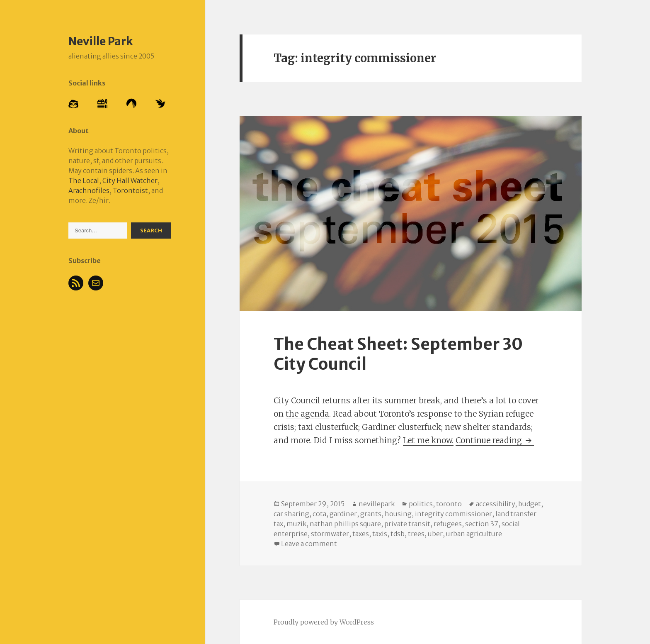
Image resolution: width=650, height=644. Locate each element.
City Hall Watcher (130, 180)
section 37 (481, 524)
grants (370, 514)
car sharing (291, 514)
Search (151, 230)
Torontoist (130, 190)
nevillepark (377, 504)
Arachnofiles (88, 190)
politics (421, 504)
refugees (448, 524)
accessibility (495, 504)
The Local (83, 180)
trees (416, 533)
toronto (449, 504)
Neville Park (100, 41)
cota (319, 514)
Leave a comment (309, 543)
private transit (407, 524)
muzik (296, 524)
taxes (360, 533)
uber (435, 533)
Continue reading (495, 440)
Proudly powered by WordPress (324, 622)
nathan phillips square (345, 524)
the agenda (307, 414)
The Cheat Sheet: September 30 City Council (398, 354)
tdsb (397, 533)
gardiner (343, 514)
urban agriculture (474, 533)
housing (398, 514)
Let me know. (428, 440)
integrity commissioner (453, 514)
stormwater (330, 533)
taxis (379, 533)
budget (529, 504)
